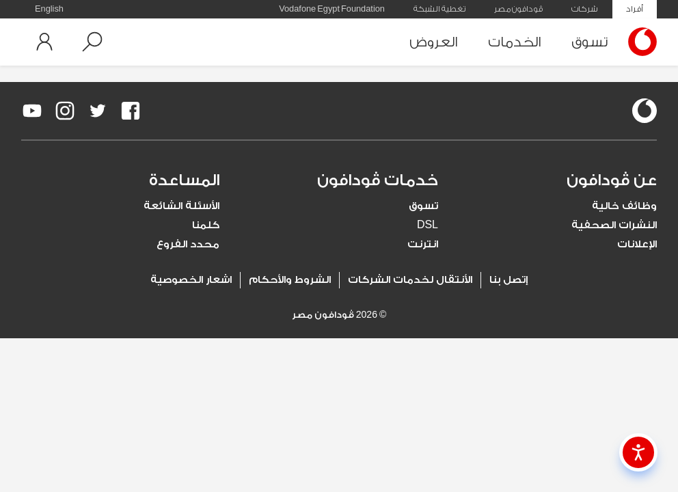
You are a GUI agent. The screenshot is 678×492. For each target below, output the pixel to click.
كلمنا (205, 225)
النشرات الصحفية (614, 225)
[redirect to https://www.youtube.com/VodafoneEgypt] (32, 111)
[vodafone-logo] (644, 110)
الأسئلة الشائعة (181, 206)
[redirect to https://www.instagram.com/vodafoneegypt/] (65, 111)
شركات (584, 9)
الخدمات (514, 42)
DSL (427, 225)
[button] (92, 41)
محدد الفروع (188, 244)
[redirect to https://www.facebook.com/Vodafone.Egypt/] (130, 111)
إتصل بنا (508, 280)
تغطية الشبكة (439, 9)
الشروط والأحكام (290, 280)
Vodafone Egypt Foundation (332, 9)
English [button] (49, 9)
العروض (433, 42)
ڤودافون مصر (518, 9)
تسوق (589, 42)
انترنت (422, 244)
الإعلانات (637, 244)
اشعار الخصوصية (191, 280)
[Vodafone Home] (639, 41)
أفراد (634, 9)
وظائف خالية (624, 206)
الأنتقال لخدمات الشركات (410, 280)
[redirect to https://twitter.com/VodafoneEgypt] (98, 111)
